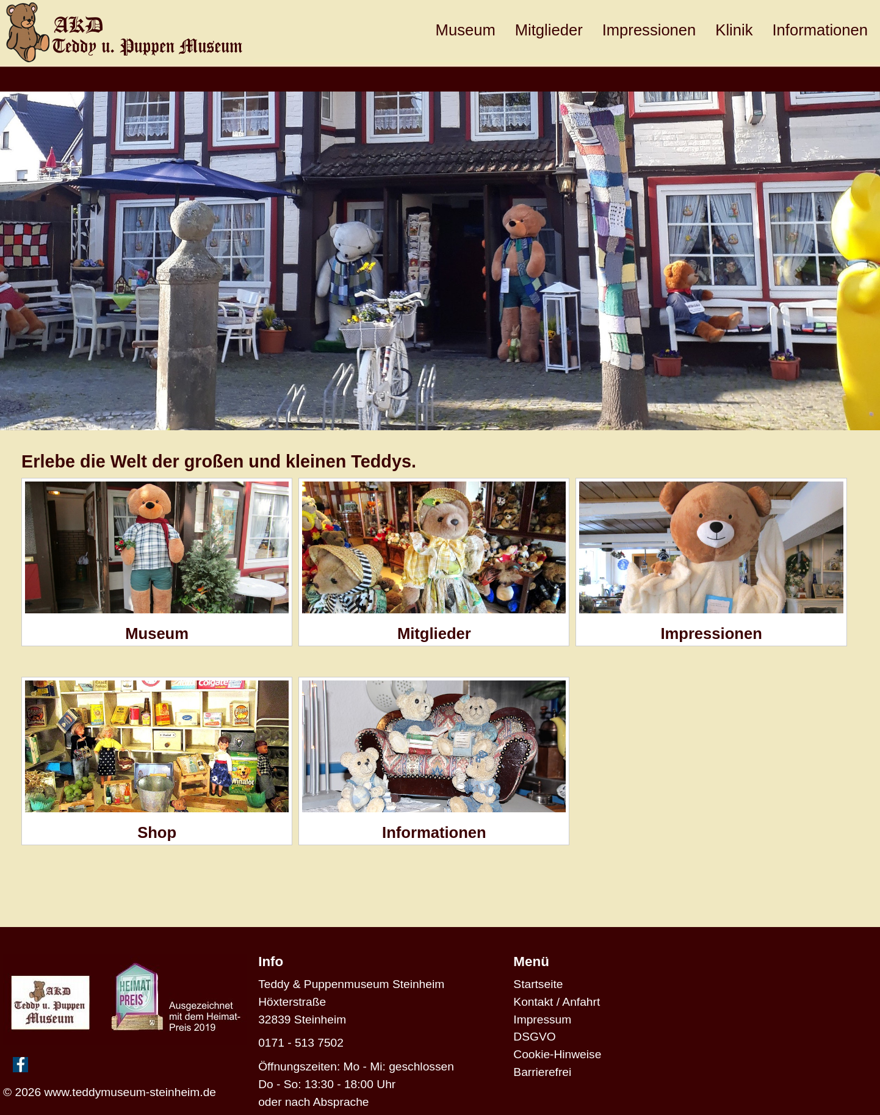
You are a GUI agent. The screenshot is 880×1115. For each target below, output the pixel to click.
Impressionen (649, 29)
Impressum (542, 1019)
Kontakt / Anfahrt (556, 1001)
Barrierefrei (542, 1072)
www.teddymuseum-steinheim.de (130, 1092)
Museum (466, 29)
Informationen (820, 29)
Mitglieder (549, 29)
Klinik (733, 29)
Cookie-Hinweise (557, 1054)
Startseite (538, 984)
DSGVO (534, 1036)
